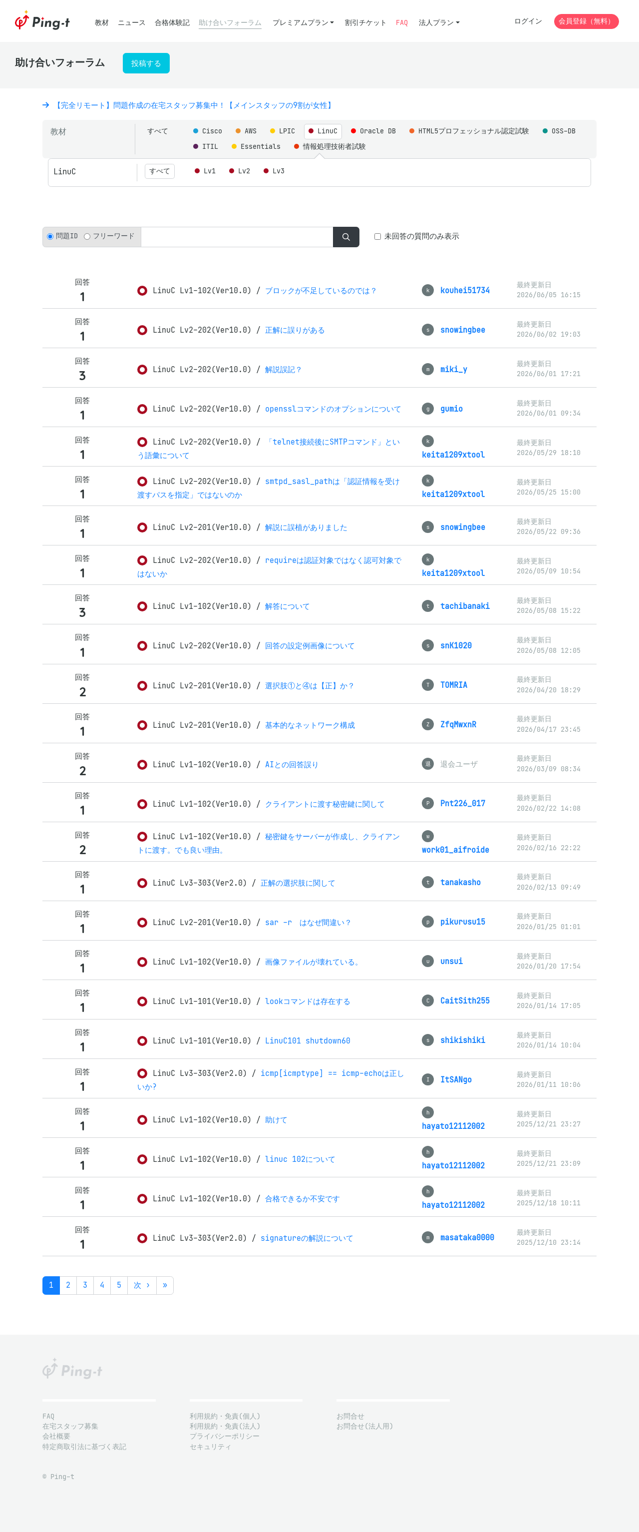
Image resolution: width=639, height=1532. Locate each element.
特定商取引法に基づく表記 (84, 1447)
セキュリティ (211, 1447)
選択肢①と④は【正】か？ (310, 685)
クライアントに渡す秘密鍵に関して (325, 804)
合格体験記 (172, 22)
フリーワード (114, 236)
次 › (142, 1285)
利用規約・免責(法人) (225, 1426)
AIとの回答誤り (292, 764)
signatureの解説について (307, 1238)
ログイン (528, 21)
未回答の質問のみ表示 (421, 236)
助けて (276, 1119)
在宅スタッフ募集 (70, 1426)
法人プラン (436, 22)
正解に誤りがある (295, 330)
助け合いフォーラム (230, 22)
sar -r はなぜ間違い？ (308, 922)
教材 (102, 22)
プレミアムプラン (300, 22)
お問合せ (350, 1416)
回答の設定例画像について (310, 645)
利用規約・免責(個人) (225, 1416)
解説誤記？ (284, 369)
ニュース (132, 22)
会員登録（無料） (587, 21)
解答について (287, 606)
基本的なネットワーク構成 (310, 725)
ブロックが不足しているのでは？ (321, 290)
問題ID (67, 236)
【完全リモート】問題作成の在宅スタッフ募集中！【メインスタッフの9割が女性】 (188, 105)
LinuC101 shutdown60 (307, 1040)
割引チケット (366, 22)
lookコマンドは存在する (307, 1001)
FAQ (402, 22)
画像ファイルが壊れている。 (313, 962)
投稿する (146, 63)
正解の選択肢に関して (298, 883)
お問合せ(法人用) (364, 1426)
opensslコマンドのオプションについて (333, 409)
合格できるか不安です (302, 1198)
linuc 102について (300, 1159)
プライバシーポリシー (225, 1436)
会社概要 (56, 1436)
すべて (157, 131)
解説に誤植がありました (306, 527)
